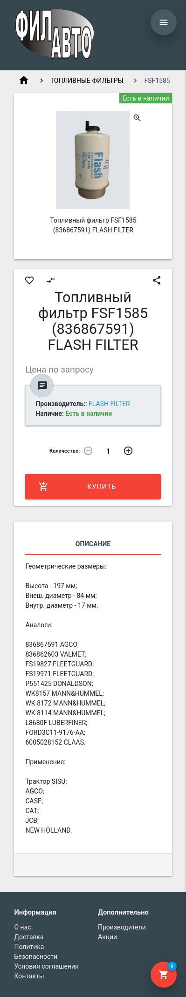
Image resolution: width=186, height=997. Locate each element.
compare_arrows (51, 280)
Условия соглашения (46, 966)
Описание (93, 544)
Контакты (29, 976)
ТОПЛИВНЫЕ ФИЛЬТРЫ (87, 80)
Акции (107, 937)
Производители (122, 927)
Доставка (28, 937)
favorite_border (29, 280)
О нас (22, 927)
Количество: (64, 451)
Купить (77, 486)
